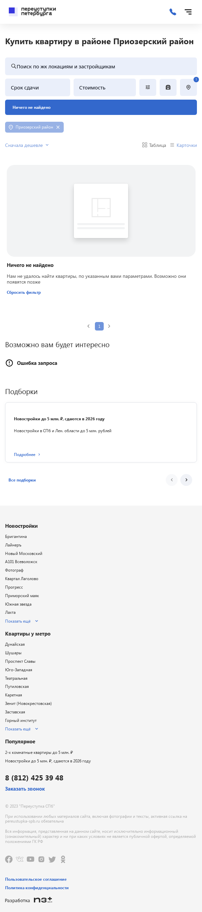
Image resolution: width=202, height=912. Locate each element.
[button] (22, 480)
